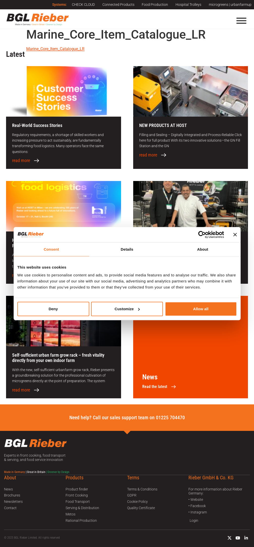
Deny (53, 309)
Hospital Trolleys (188, 5)
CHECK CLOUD (83, 5)
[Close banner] (235, 234)
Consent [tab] (51, 249)
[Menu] (241, 21)
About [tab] (202, 249)
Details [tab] (127, 249)
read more (21, 160)
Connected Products (118, 5)
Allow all (201, 309)
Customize (127, 309)
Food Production (155, 5)
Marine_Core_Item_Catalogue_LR (55, 48)
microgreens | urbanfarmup (230, 5)
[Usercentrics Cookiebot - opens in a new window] (202, 234)
